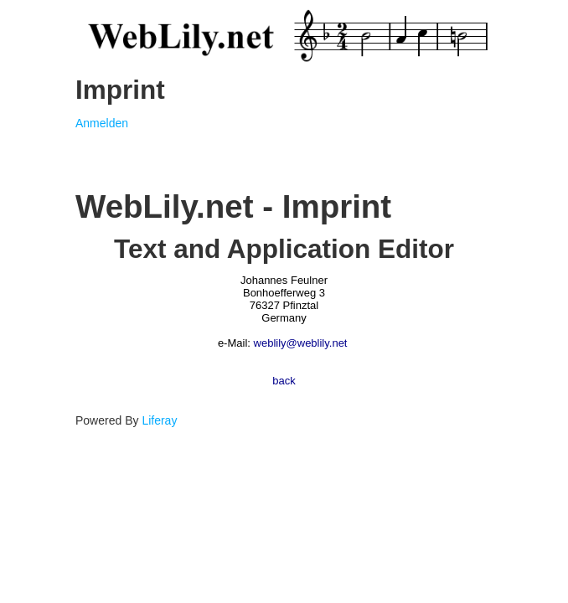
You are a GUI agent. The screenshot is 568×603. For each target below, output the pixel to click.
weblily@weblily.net (301, 343)
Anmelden (101, 123)
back (283, 380)
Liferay (159, 420)
